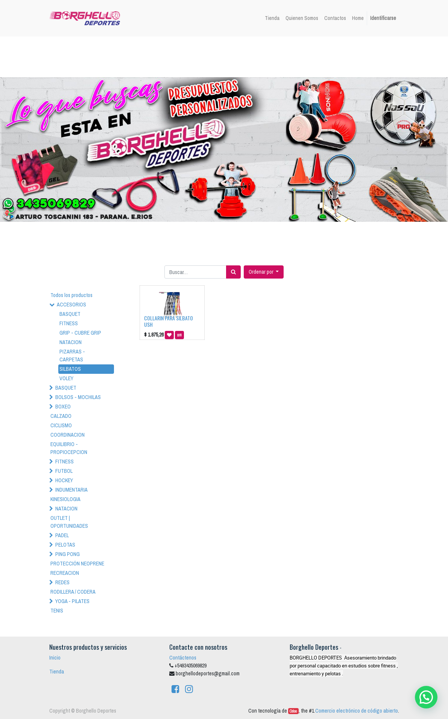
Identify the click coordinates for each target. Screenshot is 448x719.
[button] (264, 272)
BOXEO (63, 406)
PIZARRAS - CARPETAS (72, 355)
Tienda (56, 671)
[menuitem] (272, 18)
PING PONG (67, 554)
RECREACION (64, 573)
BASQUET (69, 314)
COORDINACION (67, 434)
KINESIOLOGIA (65, 499)
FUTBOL (64, 471)
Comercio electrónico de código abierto (356, 710)
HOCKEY (64, 480)
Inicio (55, 657)
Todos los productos (71, 295)
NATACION (70, 342)
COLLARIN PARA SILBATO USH (168, 321)
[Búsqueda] (233, 272)
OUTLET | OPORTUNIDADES (69, 522)
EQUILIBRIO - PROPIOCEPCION (68, 448)
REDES (62, 582)
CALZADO (60, 416)
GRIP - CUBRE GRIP (80, 332)
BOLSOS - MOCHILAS (78, 397)
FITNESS (68, 323)
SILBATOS (70, 369)
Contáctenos (182, 657)
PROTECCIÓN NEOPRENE (77, 563)
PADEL (62, 535)
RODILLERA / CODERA (73, 591)
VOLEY (66, 378)
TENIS (56, 610)
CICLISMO (61, 425)
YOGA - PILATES (72, 601)
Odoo (293, 711)
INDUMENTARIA (71, 489)
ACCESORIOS (71, 304)
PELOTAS (65, 544)
